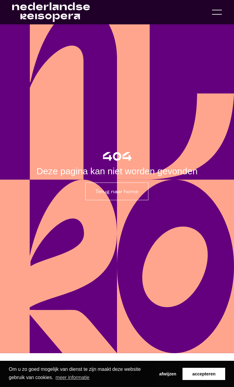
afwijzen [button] (167, 373)
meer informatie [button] (72, 377)
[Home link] (51, 12)
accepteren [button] (203, 373)
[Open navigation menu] (217, 12)
